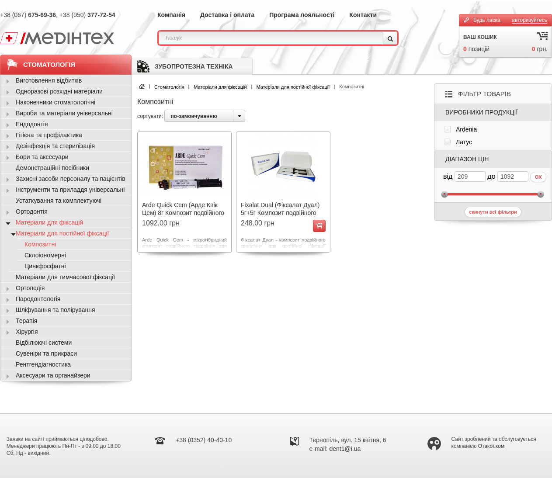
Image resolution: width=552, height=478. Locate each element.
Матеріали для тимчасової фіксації (65, 277)
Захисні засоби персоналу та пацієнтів (70, 178)
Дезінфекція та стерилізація (55, 146)
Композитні (40, 244)
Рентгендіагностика (43, 364)
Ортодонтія (32, 211)
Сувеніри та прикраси (46, 353)
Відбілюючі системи (44, 342)
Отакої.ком (491, 446)
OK (538, 177)
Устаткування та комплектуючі (58, 200)
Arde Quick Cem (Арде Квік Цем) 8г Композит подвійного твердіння (183, 212)
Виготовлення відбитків (49, 80)
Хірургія (27, 331)
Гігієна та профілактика (49, 135)
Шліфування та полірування (55, 310)
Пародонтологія (38, 299)
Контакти (363, 14)
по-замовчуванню (193, 116)
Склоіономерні (45, 255)
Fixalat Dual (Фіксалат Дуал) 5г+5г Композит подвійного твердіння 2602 (280, 212)
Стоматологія (169, 87)
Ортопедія (30, 288)
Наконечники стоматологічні (55, 102)
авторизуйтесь (529, 20)
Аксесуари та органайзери (53, 375)
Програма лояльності (301, 14)
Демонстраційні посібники (52, 167)
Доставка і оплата (227, 14)
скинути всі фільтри (493, 212)
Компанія (171, 14)
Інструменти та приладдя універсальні (70, 189)
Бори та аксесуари (42, 157)
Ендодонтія (32, 124)
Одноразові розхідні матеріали (59, 91)
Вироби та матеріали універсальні (64, 113)
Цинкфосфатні (45, 266)
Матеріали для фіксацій (220, 87)
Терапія (26, 320)
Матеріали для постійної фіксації (293, 87)
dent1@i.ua (345, 448)
